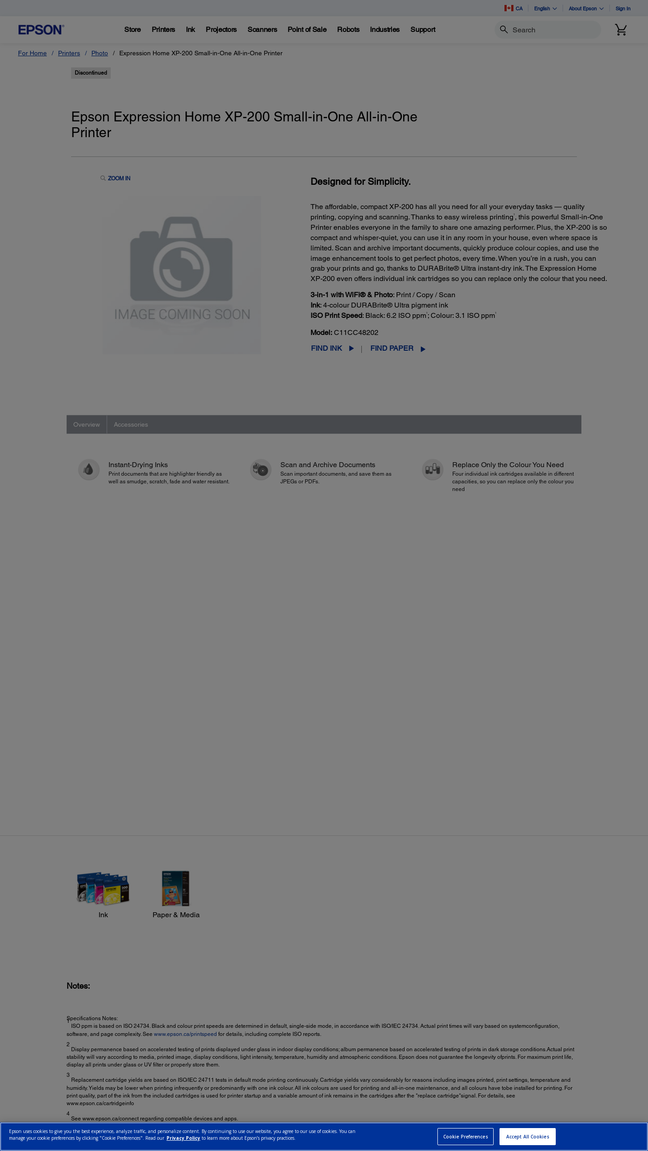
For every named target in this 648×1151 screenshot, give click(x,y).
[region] (324, 1136)
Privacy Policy (183, 1138)
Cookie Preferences (465, 1136)
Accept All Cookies (527, 1136)
